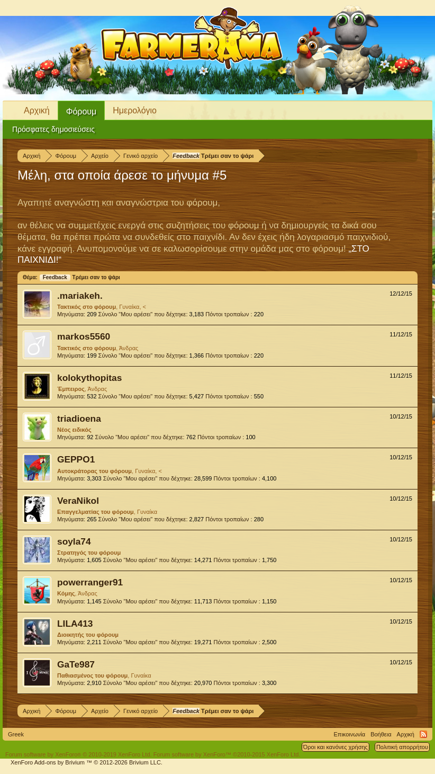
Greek (16, 734)
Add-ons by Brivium (86, 762)
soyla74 (74, 541)
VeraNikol (78, 500)
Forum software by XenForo (78, 754)
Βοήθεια (380, 734)
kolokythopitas (89, 377)
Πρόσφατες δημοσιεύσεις (53, 129)
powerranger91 (90, 582)
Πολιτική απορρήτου (402, 747)
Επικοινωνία (349, 734)
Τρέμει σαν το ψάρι (79, 277)
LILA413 (75, 623)
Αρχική (37, 110)
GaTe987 (76, 664)
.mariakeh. (80, 295)
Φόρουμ (81, 111)
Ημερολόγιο (135, 110)
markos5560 (83, 336)
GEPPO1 (76, 459)
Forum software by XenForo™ (227, 754)
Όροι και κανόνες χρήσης (335, 747)
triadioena (79, 418)
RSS (423, 734)
